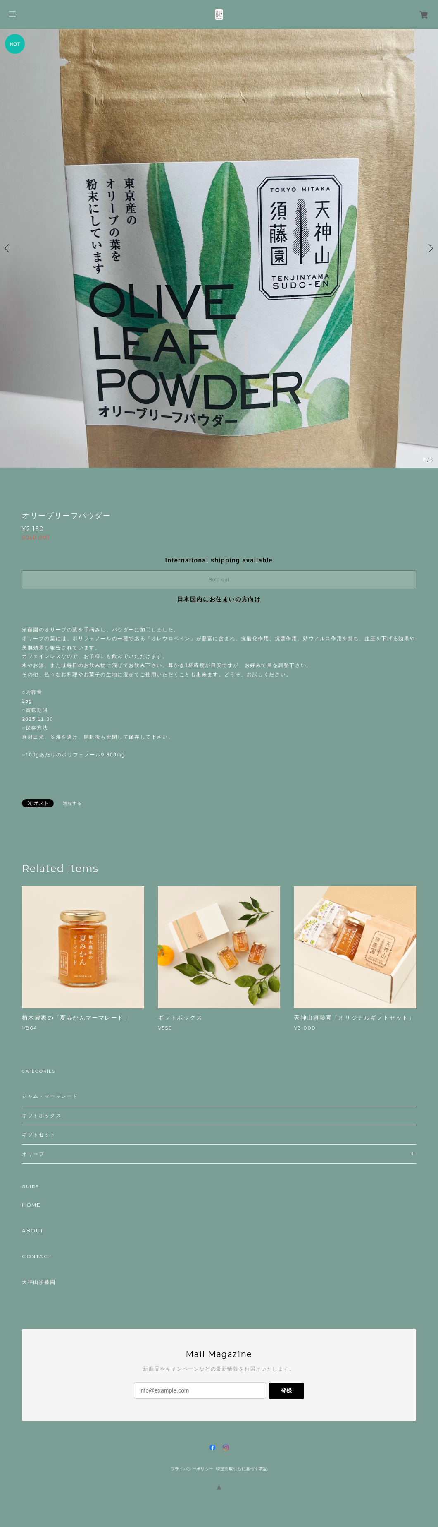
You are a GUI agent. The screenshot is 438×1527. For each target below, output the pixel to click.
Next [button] (429, 248)
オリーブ (33, 1154)
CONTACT (37, 1256)
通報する (72, 803)
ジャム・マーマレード (50, 1096)
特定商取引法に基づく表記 (242, 1469)
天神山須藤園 (39, 1282)
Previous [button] (8, 248)
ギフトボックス (41, 1115)
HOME (31, 1205)
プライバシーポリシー (192, 1469)
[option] (219, 248)
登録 (286, 1391)
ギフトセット (39, 1134)
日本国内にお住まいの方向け (219, 599)
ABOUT (33, 1231)
